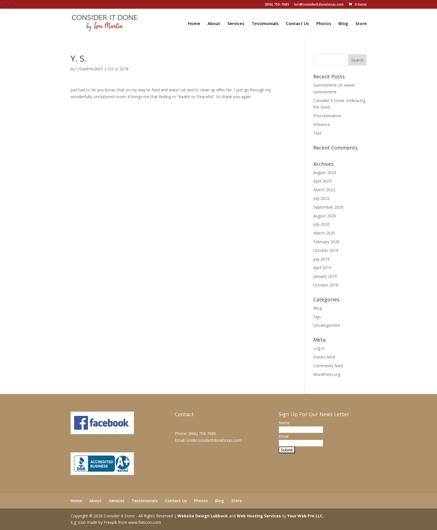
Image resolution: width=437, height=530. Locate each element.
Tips (317, 316)
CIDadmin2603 (89, 68)
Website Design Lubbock (202, 515)
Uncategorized (326, 325)
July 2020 (321, 224)
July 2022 (321, 198)
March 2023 (324, 189)
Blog (343, 23)
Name (284, 422)
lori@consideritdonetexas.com (319, 5)
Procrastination (327, 115)
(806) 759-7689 (277, 5)
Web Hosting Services (259, 515)
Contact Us (297, 23)
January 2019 (325, 276)
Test (317, 133)
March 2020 (324, 233)
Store (361, 23)
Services (235, 23)
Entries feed (324, 357)
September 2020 (328, 207)
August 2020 (324, 215)
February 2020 (326, 241)
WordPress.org (326, 374)
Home (194, 23)
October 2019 (325, 250)
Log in (319, 348)
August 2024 (324, 172)
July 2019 (321, 259)
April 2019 (322, 267)
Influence (321, 124)
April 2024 (322, 181)
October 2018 (325, 285)
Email (284, 436)
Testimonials (265, 23)
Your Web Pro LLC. (305, 515)
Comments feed (328, 365)
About (214, 23)
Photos (323, 23)
